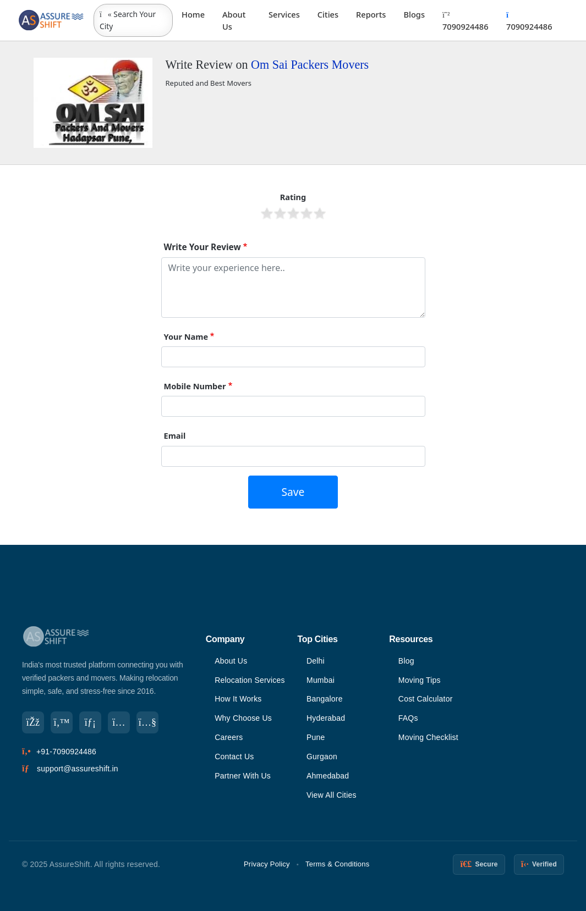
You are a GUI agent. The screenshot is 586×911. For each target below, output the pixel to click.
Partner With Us (243, 775)
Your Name (186, 336)
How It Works (238, 698)
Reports (371, 14)
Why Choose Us (243, 718)
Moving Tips (419, 680)
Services (284, 14)
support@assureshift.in (77, 768)
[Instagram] (119, 722)
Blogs (414, 14)
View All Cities (331, 795)
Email (175, 435)
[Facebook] (33, 722)
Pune (315, 737)
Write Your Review (202, 247)
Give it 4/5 (306, 213)
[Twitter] (62, 722)
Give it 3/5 (293, 213)
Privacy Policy (267, 864)
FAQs (408, 718)
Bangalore (324, 698)
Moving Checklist (428, 737)
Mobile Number (195, 385)
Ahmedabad (327, 775)
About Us (233, 20)
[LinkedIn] (90, 722)
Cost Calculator (425, 698)
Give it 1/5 (266, 213)
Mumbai (320, 680)
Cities (327, 14)
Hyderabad (325, 718)
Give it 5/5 (319, 213)
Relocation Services (250, 680)
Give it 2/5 (280, 213)
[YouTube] (147, 722)
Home (193, 14)
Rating (293, 196)
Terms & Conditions (337, 864)
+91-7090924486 (66, 751)
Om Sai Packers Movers (310, 64)
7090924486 (465, 21)
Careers (229, 737)
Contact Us (234, 756)
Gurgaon (321, 756)
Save (293, 491)
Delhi (315, 660)
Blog (406, 660)
